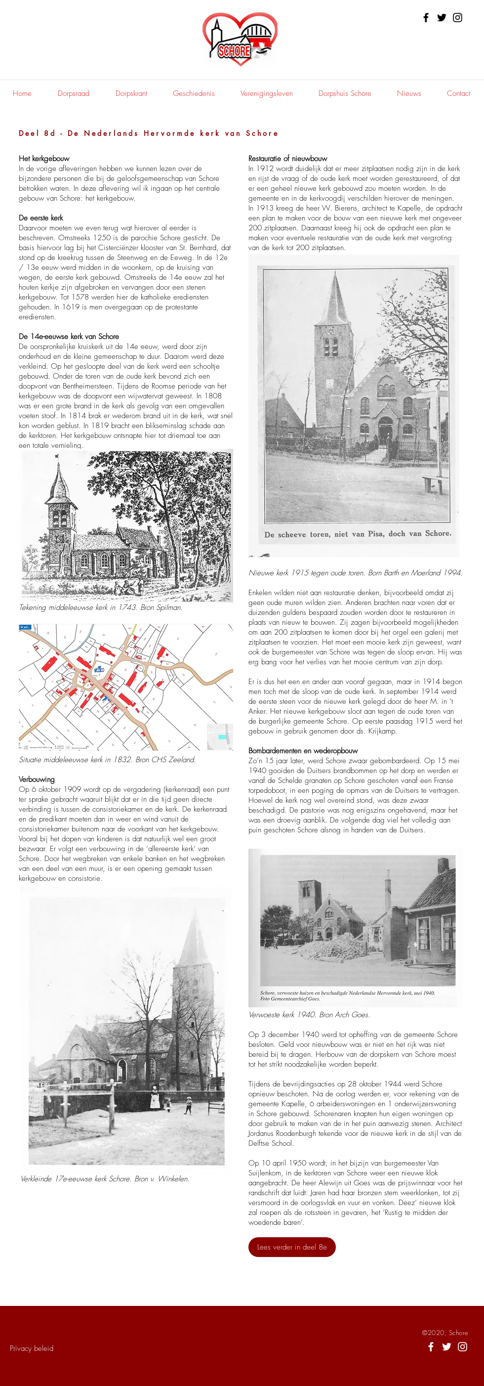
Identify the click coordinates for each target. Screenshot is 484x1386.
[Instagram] (457, 17)
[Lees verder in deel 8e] (292, 1247)
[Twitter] (442, 17)
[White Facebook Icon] (431, 1347)
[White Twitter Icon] (447, 1347)
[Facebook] (426, 17)
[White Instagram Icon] (462, 1347)
